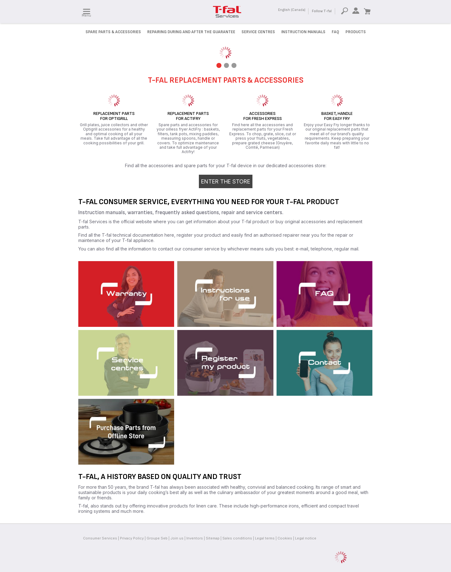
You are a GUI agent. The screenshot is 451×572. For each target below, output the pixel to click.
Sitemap (213, 538)
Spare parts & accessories (113, 31)
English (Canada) (291, 10)
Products (355, 31)
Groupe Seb (157, 538)
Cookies (284, 538)
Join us (177, 538)
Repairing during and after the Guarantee (191, 31)
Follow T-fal (322, 11)
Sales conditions (237, 538)
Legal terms (265, 538)
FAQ (335, 31)
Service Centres (258, 31)
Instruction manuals (303, 31)
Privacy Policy (132, 538)
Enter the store (225, 181)
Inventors (194, 538)
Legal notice (305, 538)
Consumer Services (100, 538)
